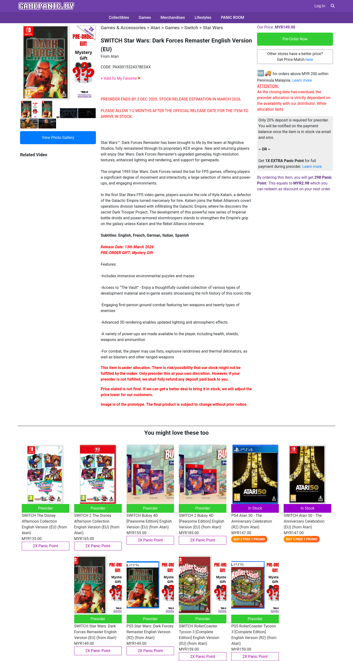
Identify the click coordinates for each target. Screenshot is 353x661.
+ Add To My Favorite (121, 78)
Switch (191, 27)
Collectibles (119, 17)
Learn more (302, 80)
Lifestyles (203, 17)
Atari (155, 27)
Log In (319, 6)
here (309, 59)
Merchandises (173, 17)
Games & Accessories (123, 27)
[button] (333, 6)
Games (145, 17)
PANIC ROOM (232, 17)
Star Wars (213, 27)
